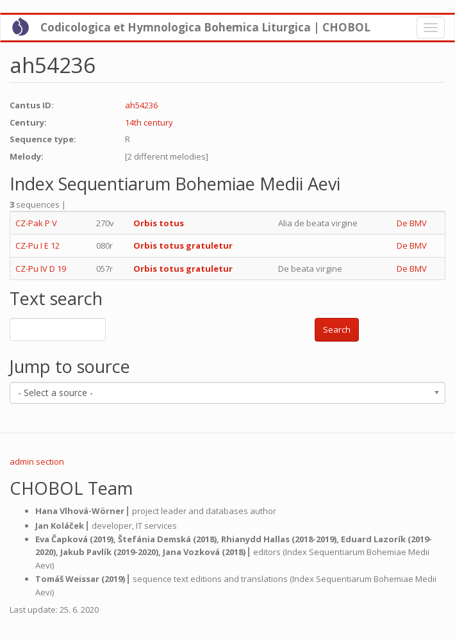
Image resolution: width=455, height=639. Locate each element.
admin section (37, 461)
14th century (149, 122)
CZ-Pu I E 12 (37, 245)
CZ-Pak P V (36, 223)
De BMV (412, 223)
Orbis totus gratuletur (183, 245)
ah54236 (141, 105)
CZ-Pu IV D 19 (40, 268)
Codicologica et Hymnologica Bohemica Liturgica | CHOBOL (205, 27)
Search (337, 329)
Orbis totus (158, 223)
